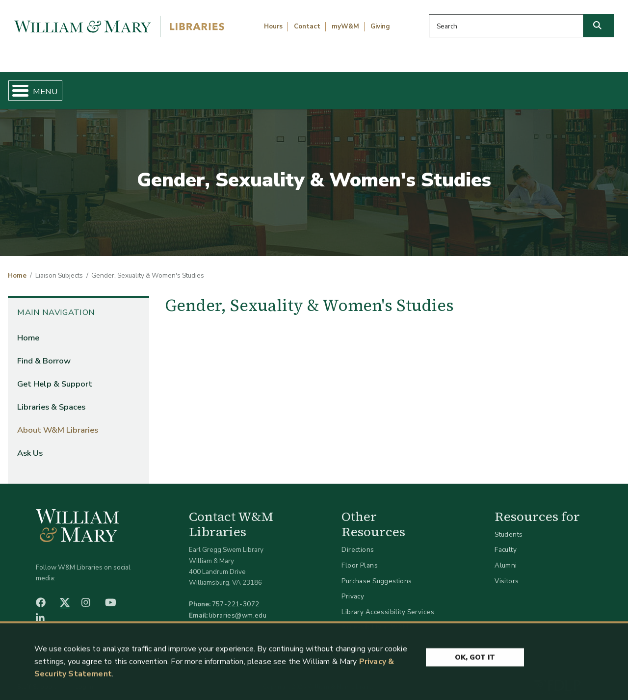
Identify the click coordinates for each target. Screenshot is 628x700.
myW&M (345, 26)
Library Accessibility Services (387, 603)
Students (509, 526)
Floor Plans (359, 557)
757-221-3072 (236, 596)
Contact (307, 26)
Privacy (352, 588)
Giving (380, 26)
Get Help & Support (239, 86)
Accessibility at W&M (374, 619)
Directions (357, 541)
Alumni (506, 557)
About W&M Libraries (479, 86)
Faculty (506, 541)
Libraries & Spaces (357, 86)
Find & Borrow (129, 86)
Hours (273, 26)
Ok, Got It (475, 659)
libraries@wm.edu (238, 607)
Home (47, 86)
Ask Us (578, 86)
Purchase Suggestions (376, 572)
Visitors (507, 572)
